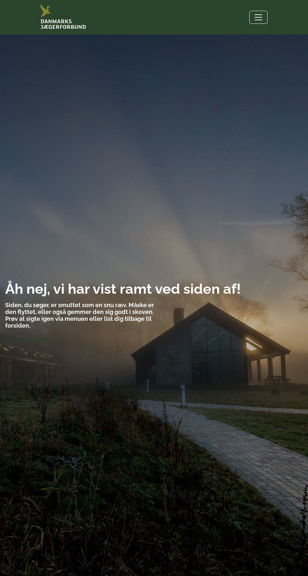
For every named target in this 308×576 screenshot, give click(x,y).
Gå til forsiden (25, 339)
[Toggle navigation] (258, 17)
